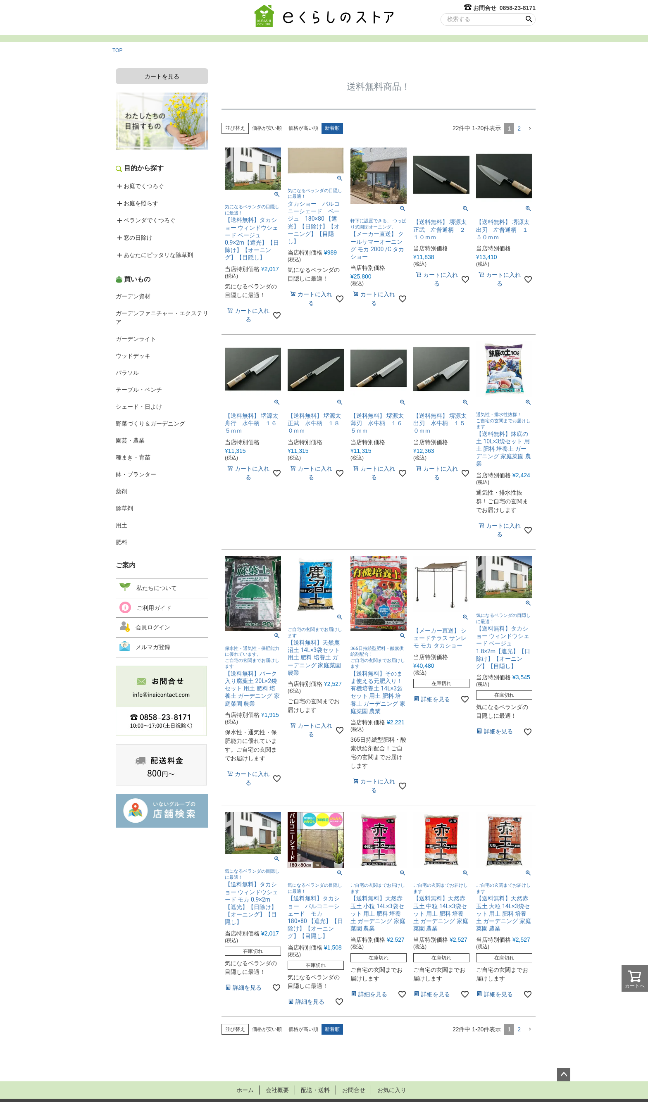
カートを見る (162, 76)
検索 (528, 19)
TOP (117, 50)
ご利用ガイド (145, 607)
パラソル (127, 372)
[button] (530, 129)
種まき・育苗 (133, 457)
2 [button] (519, 128)
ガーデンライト (136, 339)
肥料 (121, 542)
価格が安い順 (267, 128)
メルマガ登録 (144, 646)
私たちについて (148, 587)
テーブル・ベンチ (139, 389)
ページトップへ (563, 1074)
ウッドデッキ (133, 355)
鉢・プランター (136, 474)
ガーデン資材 (133, 296)
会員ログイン (144, 626)
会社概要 (276, 1089)
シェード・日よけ (139, 406)
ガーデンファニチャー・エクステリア (162, 317)
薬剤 (121, 491)
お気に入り (393, 1089)
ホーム (242, 1089)
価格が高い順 (303, 128)
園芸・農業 (130, 440)
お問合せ (354, 1089)
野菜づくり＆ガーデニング (150, 423)
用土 (121, 525)
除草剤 (124, 508)
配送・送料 (315, 1089)
